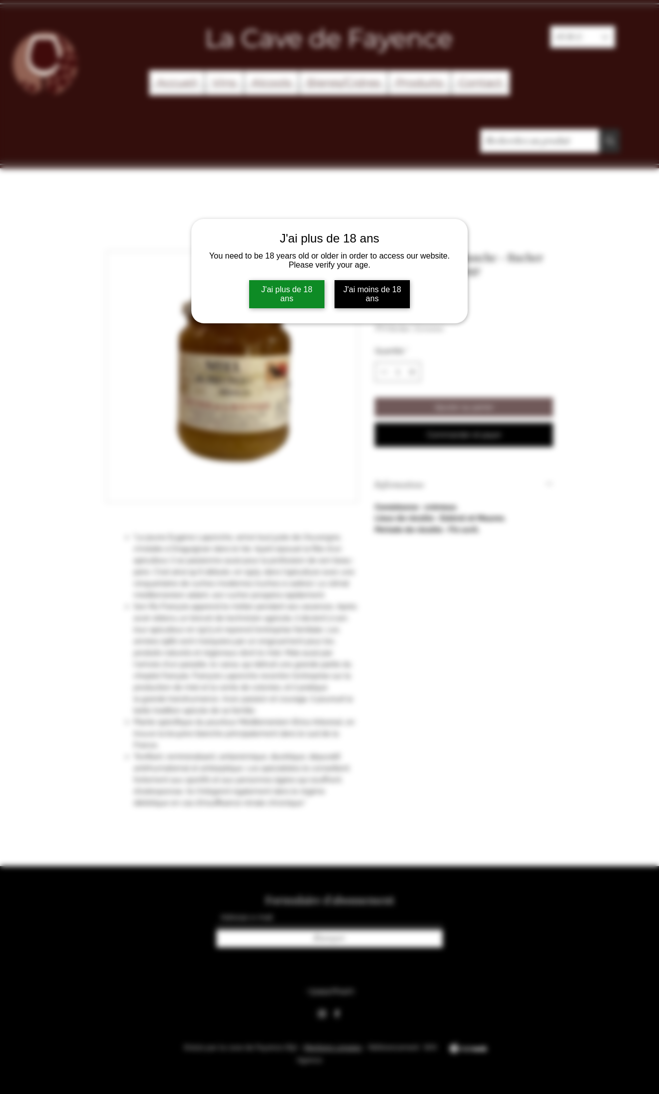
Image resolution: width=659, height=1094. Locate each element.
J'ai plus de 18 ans (286, 294)
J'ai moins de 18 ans (372, 294)
